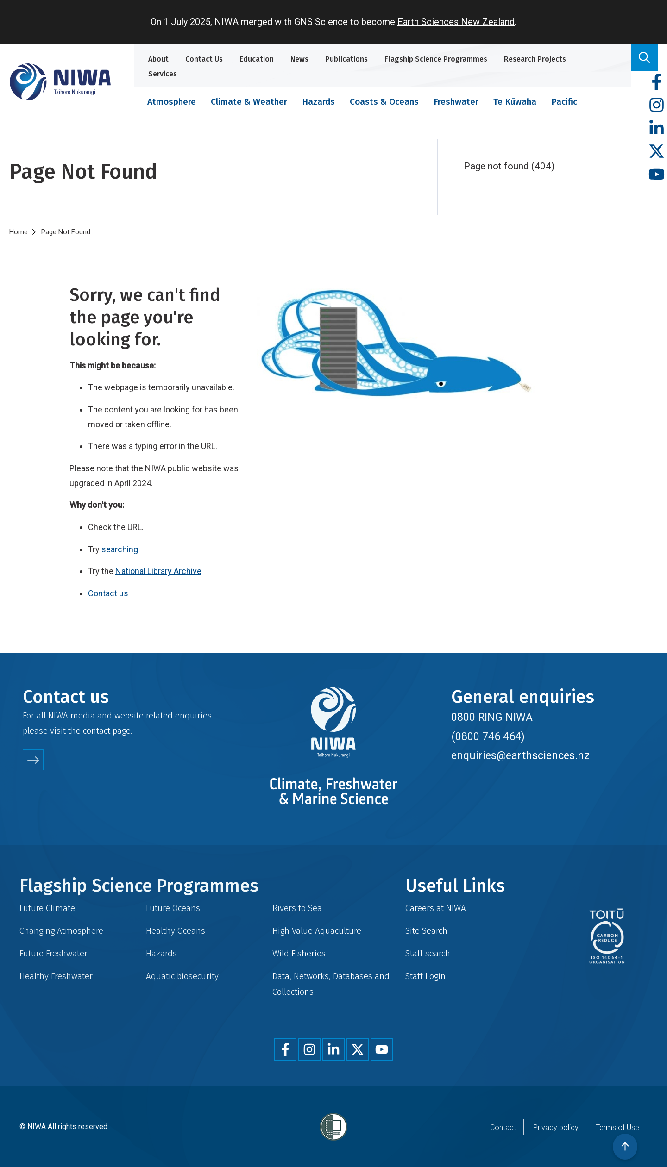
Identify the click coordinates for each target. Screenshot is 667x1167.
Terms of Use (617, 1127)
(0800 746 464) (488, 736)
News (299, 59)
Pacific (564, 101)
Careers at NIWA (435, 908)
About (158, 59)
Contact (503, 1127)
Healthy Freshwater (56, 976)
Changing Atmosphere (61, 930)
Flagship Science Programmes (435, 59)
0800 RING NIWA (492, 717)
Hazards (318, 101)
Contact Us (204, 59)
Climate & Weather (249, 101)
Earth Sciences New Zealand (456, 21)
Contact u (106, 593)
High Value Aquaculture (316, 930)
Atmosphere (171, 101)
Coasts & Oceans (384, 101)
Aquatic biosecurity (182, 976)
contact (96, 730)
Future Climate (47, 908)
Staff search (427, 953)
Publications (346, 59)
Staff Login (425, 976)
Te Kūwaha (514, 101)
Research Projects (535, 59)
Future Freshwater (53, 953)
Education (256, 59)
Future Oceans (173, 908)
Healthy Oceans (175, 930)
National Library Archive (158, 571)
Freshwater (456, 101)
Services (162, 73)
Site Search (426, 930)
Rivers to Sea (297, 908)
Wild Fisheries (299, 953)
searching (119, 549)
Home (18, 232)
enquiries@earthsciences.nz (520, 755)
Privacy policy (556, 1127)
